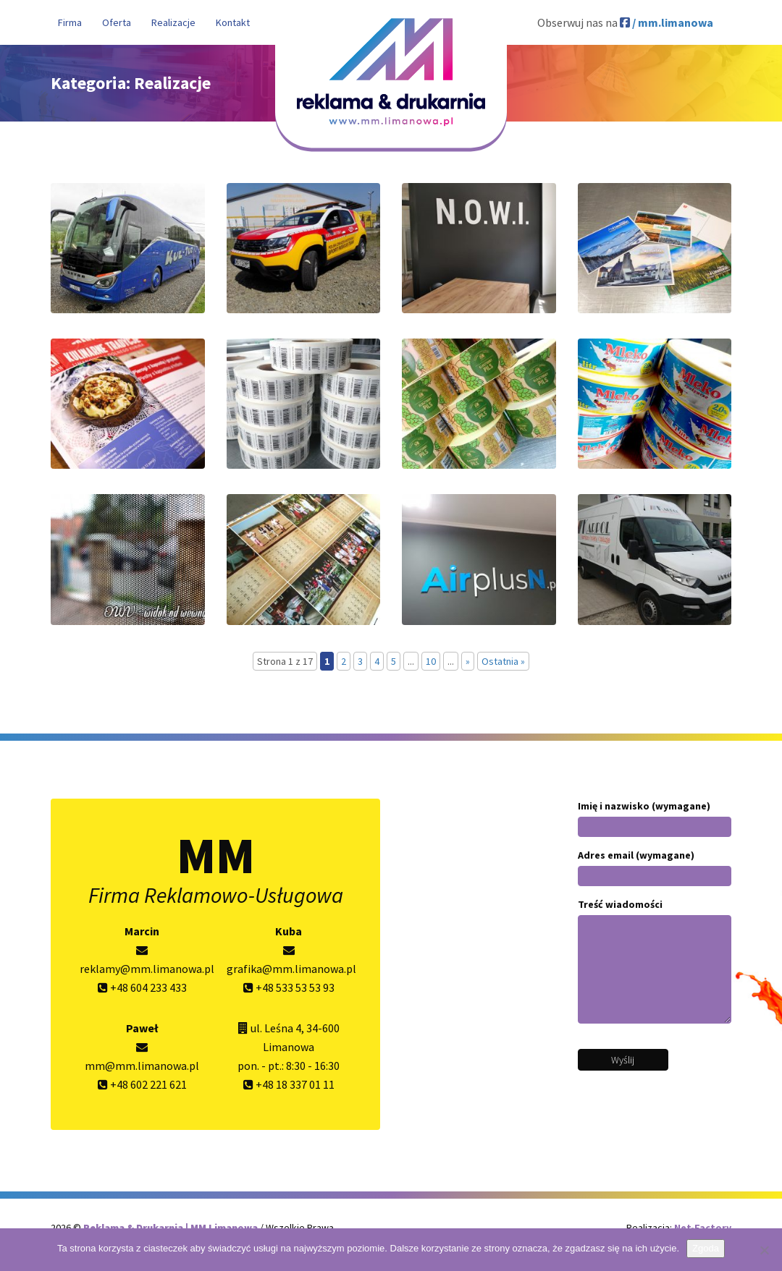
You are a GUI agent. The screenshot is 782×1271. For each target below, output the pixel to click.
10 (431, 661)
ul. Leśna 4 (276, 1028)
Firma (70, 22)
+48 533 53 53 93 (289, 987)
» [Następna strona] (468, 661)
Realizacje (173, 22)
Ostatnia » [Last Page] (503, 661)
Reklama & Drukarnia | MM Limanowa (171, 1227)
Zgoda (705, 1248)
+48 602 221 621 (142, 1084)
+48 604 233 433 (142, 987)
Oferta (116, 22)
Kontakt (233, 22)
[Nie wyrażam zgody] (764, 1250)
